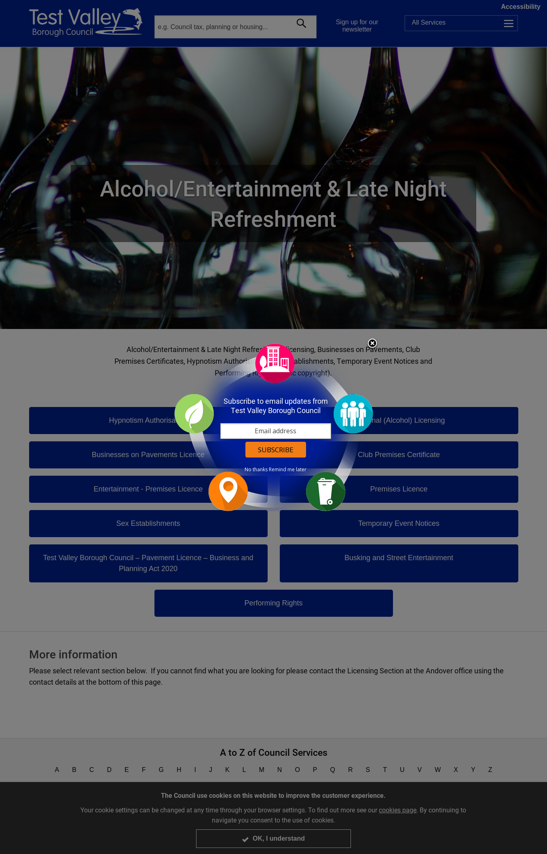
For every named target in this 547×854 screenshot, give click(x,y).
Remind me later (287, 469)
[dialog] (274, 427)
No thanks (256, 469)
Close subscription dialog (372, 344)
